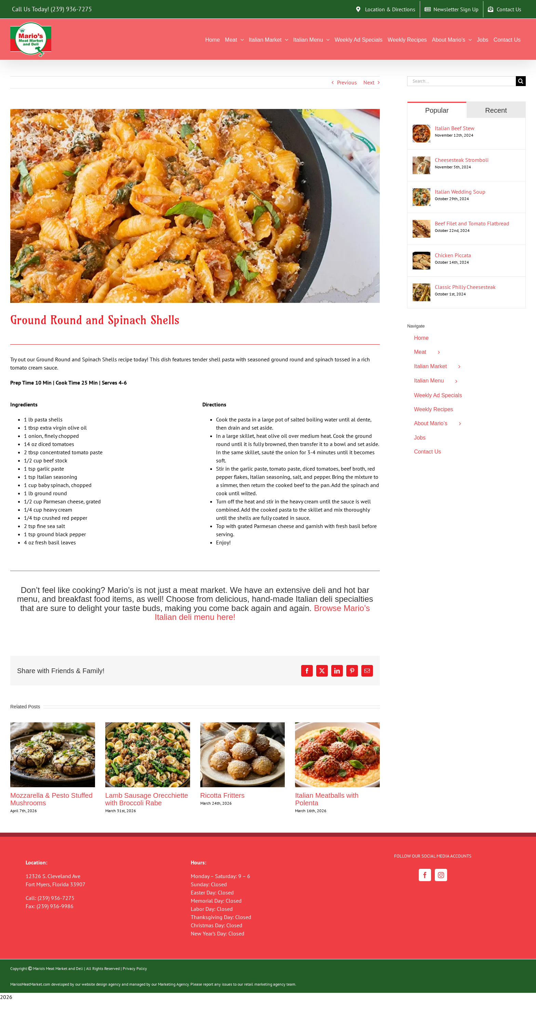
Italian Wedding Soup (460, 191)
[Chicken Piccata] (421, 255)
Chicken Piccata (453, 255)
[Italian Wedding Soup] (421, 192)
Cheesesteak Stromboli (461, 159)
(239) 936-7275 (71, 9)
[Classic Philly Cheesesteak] (421, 287)
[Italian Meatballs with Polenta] (337, 725)
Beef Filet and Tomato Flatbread (472, 223)
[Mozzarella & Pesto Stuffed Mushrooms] (52, 725)
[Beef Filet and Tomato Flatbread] (421, 224)
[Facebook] (425, 875)
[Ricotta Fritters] (242, 725)
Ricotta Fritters (222, 795)
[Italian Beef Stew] (421, 128)
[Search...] (461, 81)
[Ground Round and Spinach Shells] (195, 206)
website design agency (101, 984)
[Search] (521, 81)
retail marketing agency (264, 984)
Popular (437, 110)
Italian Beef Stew (454, 128)
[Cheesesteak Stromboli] (421, 160)
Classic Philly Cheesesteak (465, 286)
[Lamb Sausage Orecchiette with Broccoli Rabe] (147, 725)
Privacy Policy (135, 968)
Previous (347, 82)
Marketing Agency (173, 984)
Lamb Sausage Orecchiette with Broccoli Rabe (146, 799)
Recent (496, 110)
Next (368, 82)
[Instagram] (441, 875)
